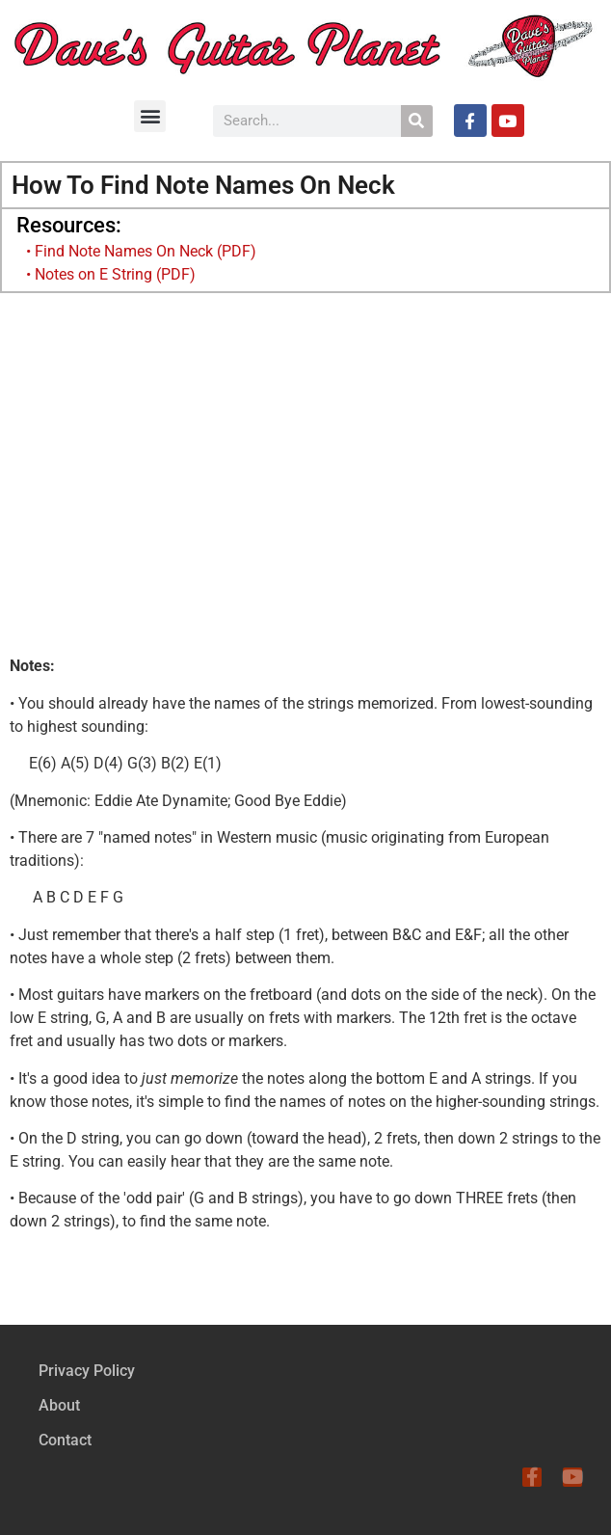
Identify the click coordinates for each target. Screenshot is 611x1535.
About (59, 1405)
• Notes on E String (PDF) (111, 274)
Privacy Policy (87, 1370)
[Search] (417, 121)
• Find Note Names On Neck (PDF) (141, 251)
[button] (150, 116)
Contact (65, 1440)
